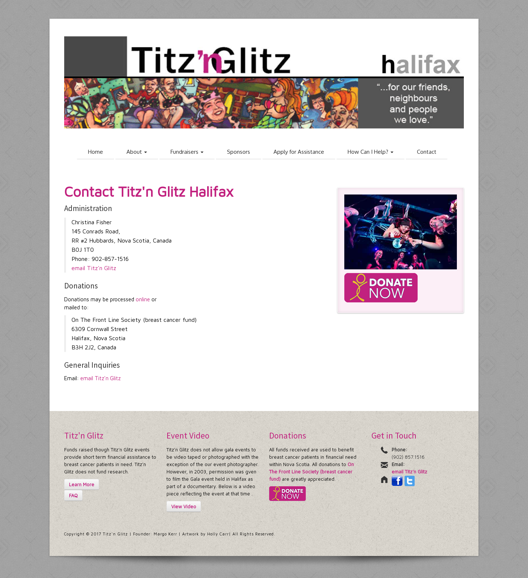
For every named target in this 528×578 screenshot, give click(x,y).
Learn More (81, 484)
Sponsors (238, 151)
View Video (183, 506)
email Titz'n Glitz (94, 268)
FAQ (73, 495)
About (136, 151)
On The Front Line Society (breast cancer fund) (311, 471)
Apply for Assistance (299, 151)
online (143, 299)
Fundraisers (186, 151)
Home (95, 151)
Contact (426, 151)
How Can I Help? (370, 151)
